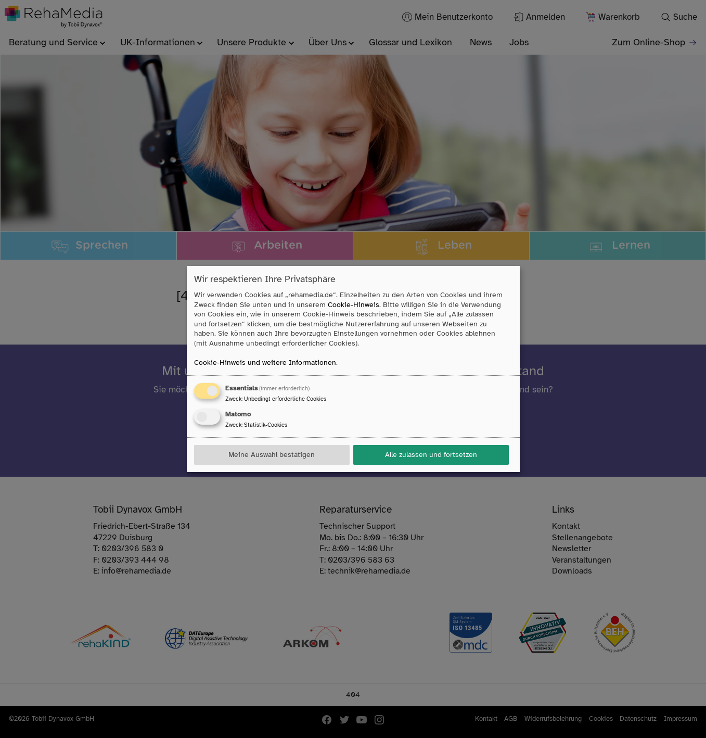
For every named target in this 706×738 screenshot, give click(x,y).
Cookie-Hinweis (353, 304)
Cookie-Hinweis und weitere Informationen (265, 362)
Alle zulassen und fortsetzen (431, 454)
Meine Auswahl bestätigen (271, 454)
